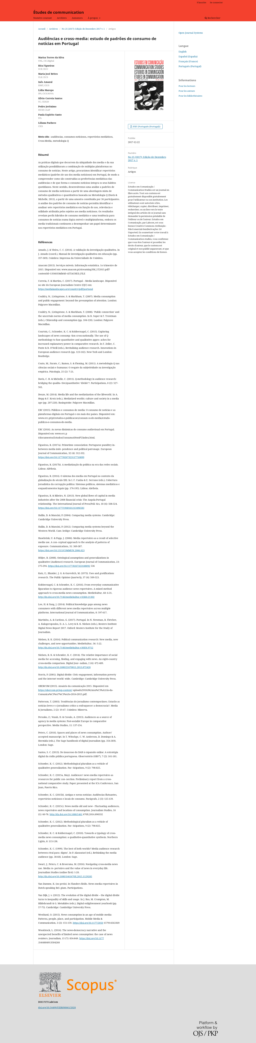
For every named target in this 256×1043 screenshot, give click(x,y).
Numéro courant (42, 17)
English (183, 51)
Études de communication (58, 12)
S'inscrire (201, 2)
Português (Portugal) (190, 66)
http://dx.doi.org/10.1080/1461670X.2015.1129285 (65, 876)
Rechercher (212, 17)
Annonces (77, 17)
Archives (62, 17)
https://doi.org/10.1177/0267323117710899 (61, 457)
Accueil (41, 28)
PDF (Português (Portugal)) (146, 126)
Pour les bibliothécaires (190, 95)
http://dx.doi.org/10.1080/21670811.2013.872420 (64, 667)
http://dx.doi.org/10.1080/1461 (66, 814)
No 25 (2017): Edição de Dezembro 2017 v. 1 (83, 28)
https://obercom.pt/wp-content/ (55, 690)
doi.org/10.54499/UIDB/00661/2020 (57, 1007)
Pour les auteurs (187, 90)
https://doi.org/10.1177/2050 (88, 922)
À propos (93, 17)
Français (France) (188, 61)
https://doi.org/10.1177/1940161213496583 (61, 507)
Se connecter (216, 2)
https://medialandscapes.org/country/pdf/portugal (65, 289)
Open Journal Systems (191, 32)
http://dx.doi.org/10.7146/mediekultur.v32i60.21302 (66, 596)
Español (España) (188, 56)
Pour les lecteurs (187, 85)
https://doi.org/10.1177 (91, 938)
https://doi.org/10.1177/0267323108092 (69, 565)
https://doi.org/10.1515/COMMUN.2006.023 (61, 550)
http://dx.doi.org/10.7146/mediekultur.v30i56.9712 (65, 647)
